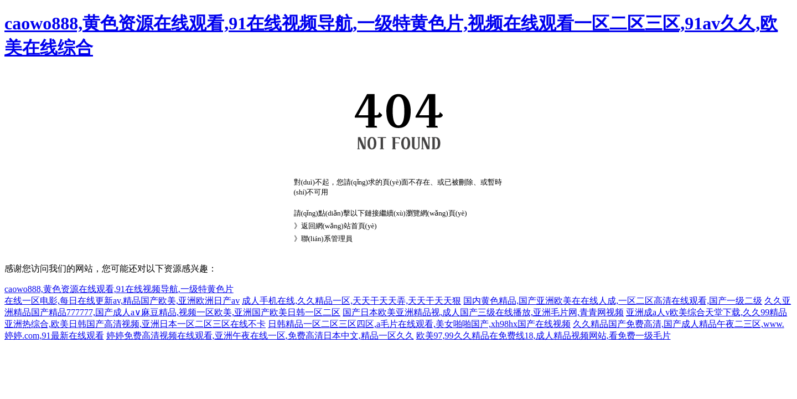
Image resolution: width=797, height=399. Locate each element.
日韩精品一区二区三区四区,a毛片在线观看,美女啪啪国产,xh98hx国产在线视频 (419, 324)
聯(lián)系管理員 (327, 238)
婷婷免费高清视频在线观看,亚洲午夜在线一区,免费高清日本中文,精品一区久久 (260, 335)
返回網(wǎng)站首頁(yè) (339, 226)
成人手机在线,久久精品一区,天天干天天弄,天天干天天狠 (351, 300)
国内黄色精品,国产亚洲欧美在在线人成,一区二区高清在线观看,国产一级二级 (612, 300)
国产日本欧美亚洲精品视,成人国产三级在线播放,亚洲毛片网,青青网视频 (483, 312)
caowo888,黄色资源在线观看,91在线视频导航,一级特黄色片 (119, 289)
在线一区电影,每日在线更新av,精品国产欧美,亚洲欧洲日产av (122, 300)
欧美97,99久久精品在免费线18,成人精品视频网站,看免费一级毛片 (543, 335)
